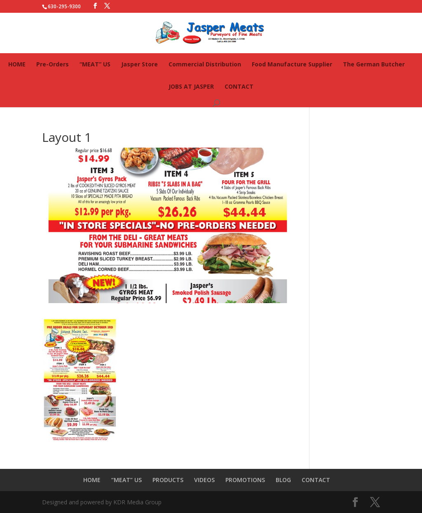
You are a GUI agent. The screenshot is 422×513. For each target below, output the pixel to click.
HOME (17, 64)
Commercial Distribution (205, 64)
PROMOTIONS (245, 480)
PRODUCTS (167, 480)
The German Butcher (374, 64)
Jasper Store (139, 64)
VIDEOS (204, 480)
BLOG (283, 480)
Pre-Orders (52, 64)
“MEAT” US (95, 64)
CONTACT (239, 86)
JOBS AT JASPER (191, 86)
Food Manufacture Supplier (292, 64)
